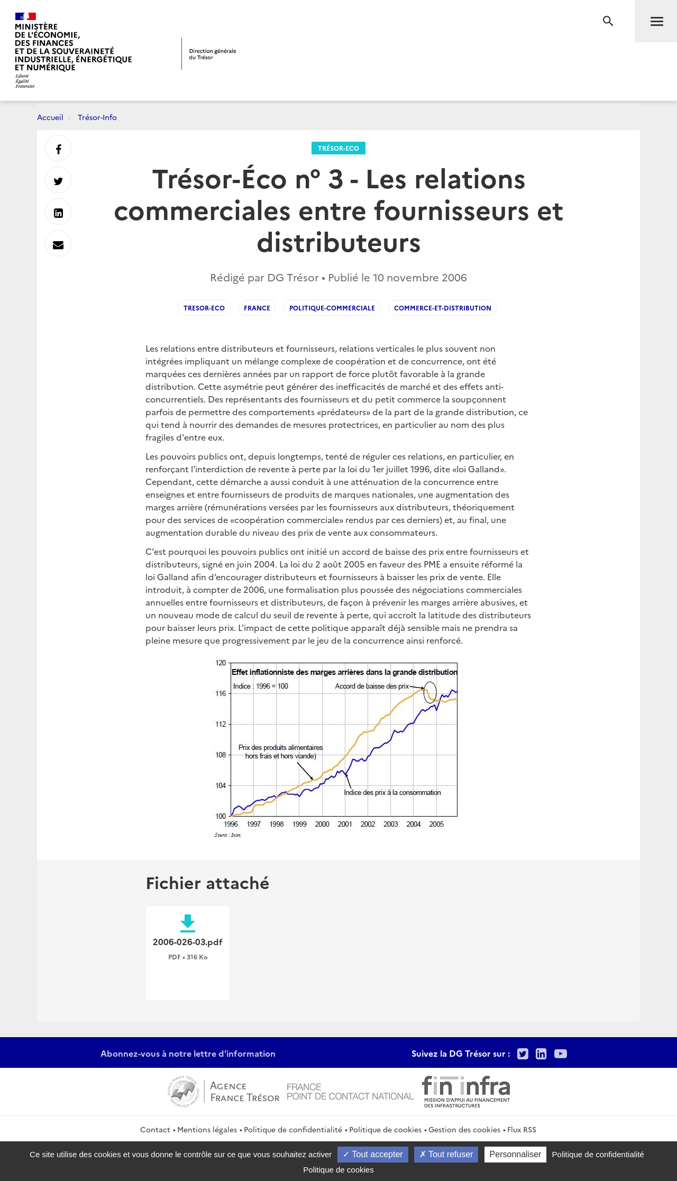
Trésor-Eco (338, 147)
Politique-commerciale (332, 307)
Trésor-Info (97, 117)
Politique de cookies (385, 1129)
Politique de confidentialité (293, 1129)
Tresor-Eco (204, 307)
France (257, 307)
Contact (155, 1129)
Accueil (50, 117)
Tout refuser (446, 1154)
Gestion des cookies (464, 1129)
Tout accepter (372, 1154)
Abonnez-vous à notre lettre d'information (188, 1053)
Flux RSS (521, 1129)
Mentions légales (207, 1129)
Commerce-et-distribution (442, 307)
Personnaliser (516, 1154)
